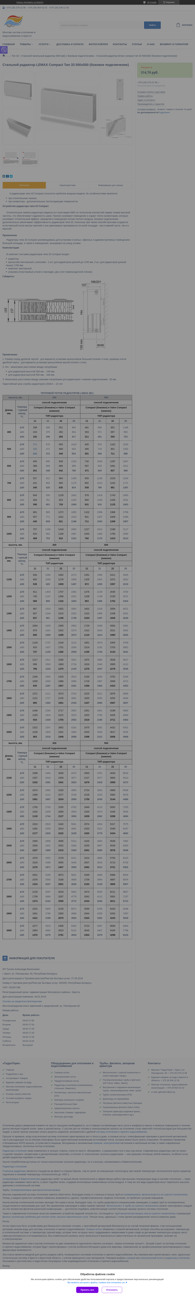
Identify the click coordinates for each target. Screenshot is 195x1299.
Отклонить (112, 1290)
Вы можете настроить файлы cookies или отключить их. (96, 1282)
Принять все (87, 1290)
